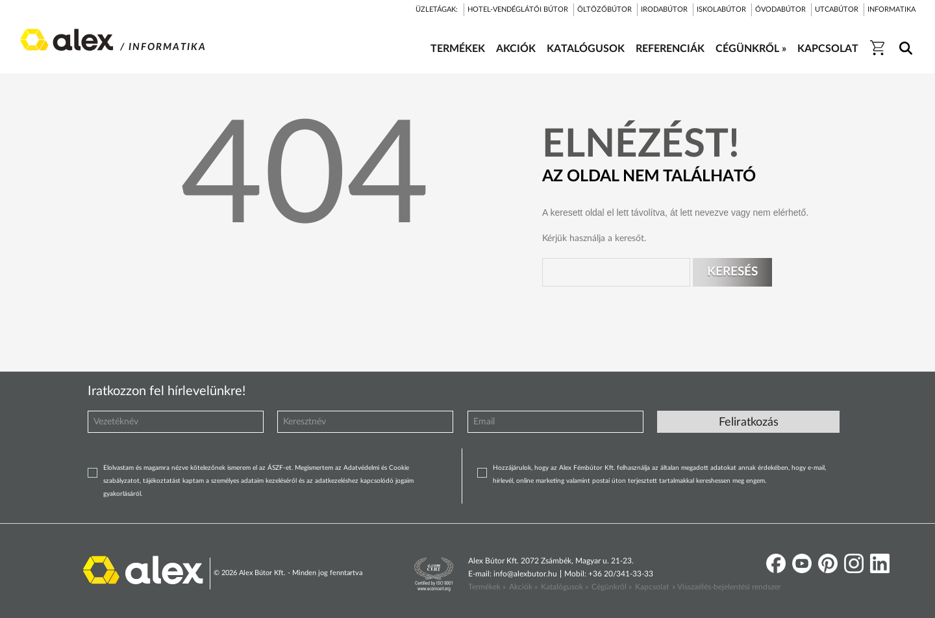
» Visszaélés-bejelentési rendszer (726, 587)
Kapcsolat (652, 587)
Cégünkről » (612, 587)
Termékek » (487, 587)
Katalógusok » (564, 587)
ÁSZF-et (280, 468)
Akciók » (523, 587)
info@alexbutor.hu (525, 574)
